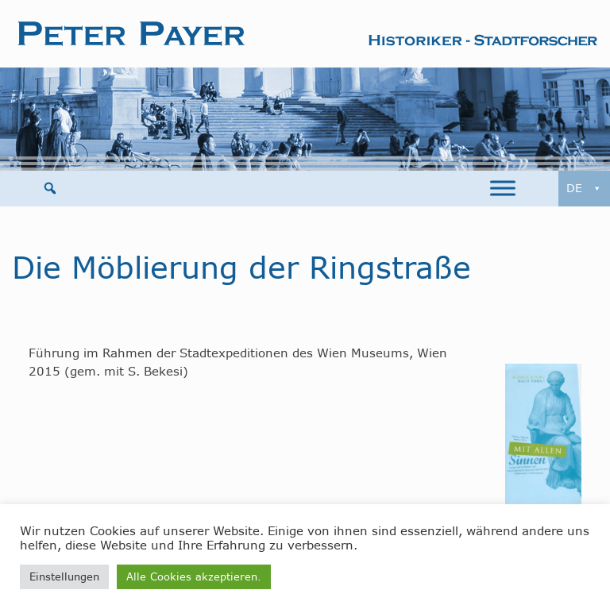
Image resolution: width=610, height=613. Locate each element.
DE (584, 188)
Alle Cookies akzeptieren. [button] (193, 576)
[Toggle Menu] (502, 188)
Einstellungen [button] (64, 576)
